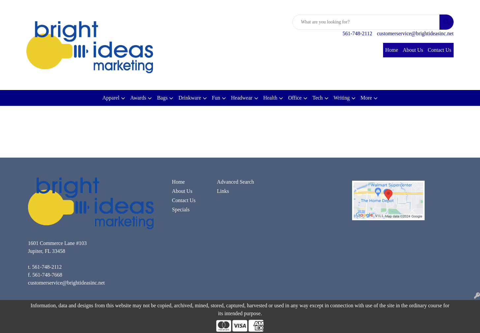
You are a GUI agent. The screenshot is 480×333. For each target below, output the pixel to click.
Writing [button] (342, 98)
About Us (413, 50)
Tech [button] (318, 98)
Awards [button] (138, 98)
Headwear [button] (242, 98)
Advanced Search (235, 182)
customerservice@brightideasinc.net (415, 33)
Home (391, 50)
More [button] (366, 98)
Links (223, 191)
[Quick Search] (366, 22)
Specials (181, 209)
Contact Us (439, 50)
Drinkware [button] (189, 98)
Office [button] (295, 98)
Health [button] (270, 98)
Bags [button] (162, 98)
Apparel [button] (111, 98)
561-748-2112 (357, 33)
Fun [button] (216, 98)
